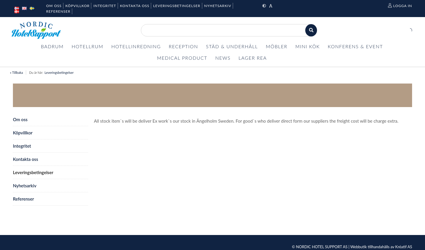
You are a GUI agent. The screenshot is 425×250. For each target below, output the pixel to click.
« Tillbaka (16, 72)
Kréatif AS (403, 246)
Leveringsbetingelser (59, 72)
